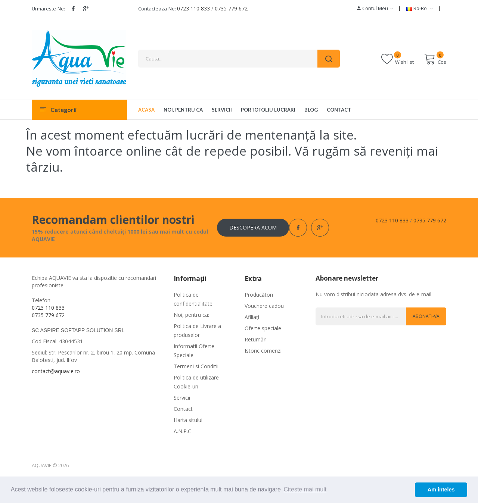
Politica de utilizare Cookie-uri (196, 382)
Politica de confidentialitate (193, 299)
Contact (183, 408)
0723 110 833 (193, 8)
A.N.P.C (182, 431)
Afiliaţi (252, 317)
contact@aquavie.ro (56, 371)
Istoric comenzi (263, 350)
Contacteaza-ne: (157, 8)
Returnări (256, 339)
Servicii (182, 397)
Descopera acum (253, 227)
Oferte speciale (263, 328)
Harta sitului (188, 420)
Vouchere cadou (264, 305)
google (85, 8)
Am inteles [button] (441, 490)
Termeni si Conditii (196, 366)
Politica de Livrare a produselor (197, 330)
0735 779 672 (231, 8)
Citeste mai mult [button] (304, 489)
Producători (259, 294)
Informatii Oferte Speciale (194, 351)
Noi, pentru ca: (191, 314)
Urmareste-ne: (48, 8)
